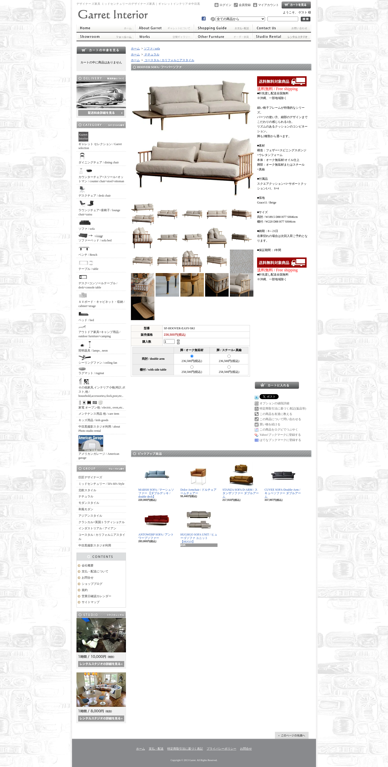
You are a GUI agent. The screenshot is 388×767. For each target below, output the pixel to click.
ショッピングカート (296, 5)
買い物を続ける (270, 424)
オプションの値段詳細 (274, 403)
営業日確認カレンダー (96, 596)
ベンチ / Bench (87, 250)
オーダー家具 (223, 37)
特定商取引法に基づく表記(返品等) (283, 408)
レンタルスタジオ (282, 37)
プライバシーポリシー (221, 748)
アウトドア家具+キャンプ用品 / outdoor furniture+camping (99, 331)
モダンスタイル (88, 503)
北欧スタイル (87, 490)
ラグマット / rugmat (91, 371)
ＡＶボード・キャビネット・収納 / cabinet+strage (101, 300)
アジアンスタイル (90, 515)
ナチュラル (85, 496)
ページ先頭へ (292, 735)
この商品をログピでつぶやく (279, 429)
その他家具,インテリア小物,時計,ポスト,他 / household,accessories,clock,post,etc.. (101, 388)
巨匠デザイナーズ (90, 477)
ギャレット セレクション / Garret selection (100, 141)
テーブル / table (88, 265)
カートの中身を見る (101, 50)
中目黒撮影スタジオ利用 (94, 545)
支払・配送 (156, 748)
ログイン (225, 5)
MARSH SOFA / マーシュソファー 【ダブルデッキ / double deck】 (156, 480)
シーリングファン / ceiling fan (97, 359)
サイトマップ (90, 602)
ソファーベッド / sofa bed (95, 237)
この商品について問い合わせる (280, 419)
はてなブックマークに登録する (280, 440)
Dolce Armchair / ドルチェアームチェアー (198, 478)
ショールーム (105, 37)
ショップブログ (92, 584)
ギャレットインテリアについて (164, 28)
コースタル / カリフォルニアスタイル (101, 537)
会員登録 (245, 5)
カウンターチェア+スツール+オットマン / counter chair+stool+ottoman (101, 175)
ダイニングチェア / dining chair (98, 158)
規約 (85, 590)
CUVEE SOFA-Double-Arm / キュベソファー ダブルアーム (283, 480)
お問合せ (282, 28)
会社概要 (88, 565)
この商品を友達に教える (276, 414)
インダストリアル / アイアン (97, 528)
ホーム (105, 28)
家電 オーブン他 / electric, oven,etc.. (101, 404)
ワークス (164, 37)
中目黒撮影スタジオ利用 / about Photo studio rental (99, 429)
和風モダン (85, 509)
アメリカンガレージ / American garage (98, 447)
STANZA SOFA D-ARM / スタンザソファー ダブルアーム (240, 480)
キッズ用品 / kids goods (93, 420)
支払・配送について (223, 28)
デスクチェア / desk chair (94, 191)
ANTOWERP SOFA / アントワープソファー (156, 523)
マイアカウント (268, 5)
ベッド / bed (86, 316)
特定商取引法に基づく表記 (185, 748)
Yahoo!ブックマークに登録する (280, 434)
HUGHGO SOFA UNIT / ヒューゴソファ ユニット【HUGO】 (198, 525)
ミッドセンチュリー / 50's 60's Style (101, 484)
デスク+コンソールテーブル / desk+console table (97, 281)
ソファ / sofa (86, 224)
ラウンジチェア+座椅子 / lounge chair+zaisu (99, 208)
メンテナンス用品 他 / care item (98, 413)
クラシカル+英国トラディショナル (101, 522)
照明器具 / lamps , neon (93, 346)
